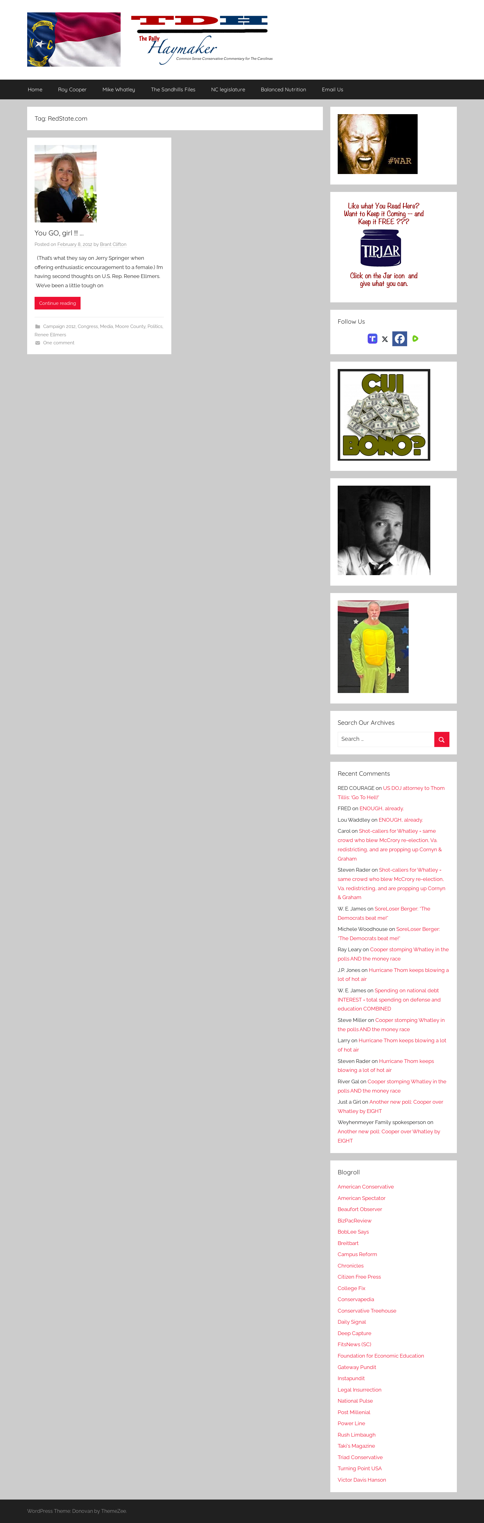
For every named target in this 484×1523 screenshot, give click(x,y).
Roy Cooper (72, 89)
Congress (88, 327)
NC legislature (228, 89)
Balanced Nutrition (283, 89)
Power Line (351, 1423)
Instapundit (351, 1378)
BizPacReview (355, 1221)
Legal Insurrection (359, 1390)
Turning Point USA (360, 1469)
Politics (155, 327)
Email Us (332, 89)
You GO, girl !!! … (60, 232)
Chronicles (351, 1266)
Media (106, 327)
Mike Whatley (118, 89)
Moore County (130, 327)
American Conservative (366, 1187)
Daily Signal (352, 1322)
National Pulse (355, 1401)
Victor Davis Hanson (362, 1480)
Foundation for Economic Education (381, 1356)
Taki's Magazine (356, 1446)
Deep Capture (354, 1333)
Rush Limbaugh (357, 1435)
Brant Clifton (113, 244)
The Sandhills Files (173, 89)
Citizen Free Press (359, 1277)
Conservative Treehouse (367, 1311)
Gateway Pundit (357, 1367)
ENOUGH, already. (382, 808)
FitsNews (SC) (354, 1345)
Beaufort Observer (360, 1209)
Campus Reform (357, 1254)
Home (35, 89)
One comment (58, 343)
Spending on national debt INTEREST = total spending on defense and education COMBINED (389, 999)
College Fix (351, 1288)
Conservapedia (356, 1300)
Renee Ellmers (50, 335)
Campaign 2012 (59, 327)
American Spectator (362, 1198)
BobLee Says (353, 1232)
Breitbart (348, 1243)
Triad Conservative (360, 1457)
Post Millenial (354, 1412)
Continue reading (57, 303)
